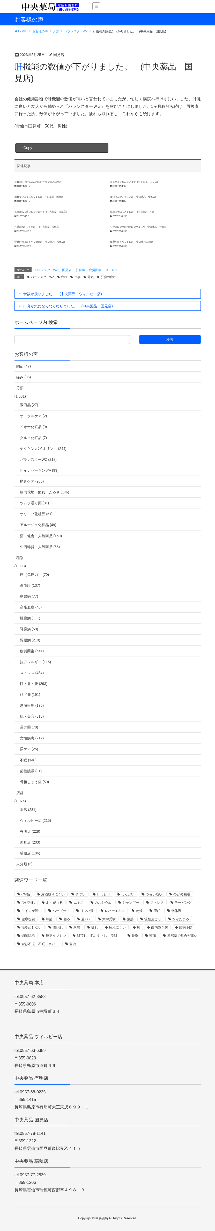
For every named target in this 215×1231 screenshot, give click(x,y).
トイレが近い (31, 911)
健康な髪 (28, 919)
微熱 (130, 919)
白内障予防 (159, 927)
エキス (78, 902)
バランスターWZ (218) (38, 459)
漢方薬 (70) (29, 727)
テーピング (183, 902)
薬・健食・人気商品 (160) (41, 536)
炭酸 (76, 927)
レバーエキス (115, 911)
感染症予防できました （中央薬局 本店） (133, 211)
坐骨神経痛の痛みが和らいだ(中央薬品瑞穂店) (38, 182)
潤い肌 (58, 927)
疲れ (64, 277)
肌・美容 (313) (32, 716)
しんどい (128, 894)
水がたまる (180, 919)
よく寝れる (54, 902)
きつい (81, 894)
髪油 (72, 944)
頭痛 (152, 936)
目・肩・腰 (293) (34, 684)
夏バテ (86, 919)
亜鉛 (157, 911)
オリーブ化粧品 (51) (36, 514)
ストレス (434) (32, 673)
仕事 (77, 277)
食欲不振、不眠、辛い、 (39, 944)
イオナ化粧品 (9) (33, 427)
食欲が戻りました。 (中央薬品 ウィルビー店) (62, 294)
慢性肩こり (152, 919)
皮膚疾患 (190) (32, 705)
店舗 (20, 793)
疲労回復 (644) (32, 651)
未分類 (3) (24, 864)
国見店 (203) (30, 842)
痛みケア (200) (32, 481)
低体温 (176, 911)
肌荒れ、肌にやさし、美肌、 (99, 936)
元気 (90, 277)
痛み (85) (23, 377)
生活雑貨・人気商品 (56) (40, 547)
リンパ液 (87, 911)
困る (66, 919)
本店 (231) (28, 810)
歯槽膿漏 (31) (31, 771)
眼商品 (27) (29, 405)
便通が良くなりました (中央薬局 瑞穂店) (132, 241)
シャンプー (130, 902)
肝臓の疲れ (108, 277)
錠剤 (135, 936)
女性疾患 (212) (32, 738)
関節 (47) (23, 366)
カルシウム (103, 902)
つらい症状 (154, 894)
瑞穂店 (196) (30, 853)
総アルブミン (56, 936)
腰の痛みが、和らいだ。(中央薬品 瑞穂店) (133, 196)
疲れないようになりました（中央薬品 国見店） (40, 196)
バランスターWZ (46, 270)
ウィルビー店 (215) (35, 820)
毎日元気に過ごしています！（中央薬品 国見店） (41, 211)
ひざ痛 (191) (30, 694)
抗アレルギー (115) (35, 662)
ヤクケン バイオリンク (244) (43, 449)
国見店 (66, 270)
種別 (20, 558)
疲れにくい (117, 927)
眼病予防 (185, 927)
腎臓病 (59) (29, 629)
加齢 (49, 919)
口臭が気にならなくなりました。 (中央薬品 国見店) (68, 306)
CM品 (25, 894)
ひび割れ (28, 902)
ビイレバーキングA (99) (39, 470)
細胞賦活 (28, 936)
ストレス (112, 270)
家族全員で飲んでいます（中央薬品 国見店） (134, 182)
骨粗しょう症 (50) (34, 782)
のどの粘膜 (181, 894)
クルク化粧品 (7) (33, 438)
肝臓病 (80, 270)
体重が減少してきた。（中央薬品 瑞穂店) (37, 226)
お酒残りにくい (53, 894)
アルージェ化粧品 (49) (38, 525)
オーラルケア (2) (33, 416)
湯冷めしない (31, 927)
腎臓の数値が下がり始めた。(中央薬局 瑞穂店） (40, 241)
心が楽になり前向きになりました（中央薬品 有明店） (139, 226)
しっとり (103, 894)
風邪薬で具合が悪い (182, 936)
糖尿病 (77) (29, 596)
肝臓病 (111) (30, 618)
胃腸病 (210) (30, 640)
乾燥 (139, 911)
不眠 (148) (28, 760)
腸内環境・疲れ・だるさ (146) (44, 492)
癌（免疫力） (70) (34, 574)
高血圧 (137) (30, 585)
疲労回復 (95, 270)
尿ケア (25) (29, 749)
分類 (20, 388)
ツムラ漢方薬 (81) (34, 503)
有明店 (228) (30, 831)
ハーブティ (61, 911)
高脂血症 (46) (31, 607)
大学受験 (109, 919)
